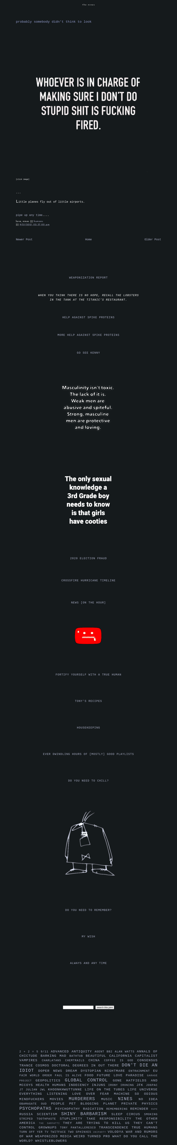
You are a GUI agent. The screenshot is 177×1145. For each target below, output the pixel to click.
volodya (117, 1132)
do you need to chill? (88, 780)
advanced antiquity (73, 1051)
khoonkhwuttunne (66, 1089)
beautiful (97, 1056)
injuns (100, 1085)
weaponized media (54, 1136)
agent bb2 (105, 1051)
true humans (145, 1127)
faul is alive (70, 1075)
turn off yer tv (34, 1132)
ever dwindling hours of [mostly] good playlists (88, 754)
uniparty (100, 1132)
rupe (154, 1109)
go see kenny (88, 352)
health (44, 1085)
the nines (88, 5)
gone (119, 1080)
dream (73, 1071)
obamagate (30, 1103)
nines (128, 1098)
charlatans (53, 1060)
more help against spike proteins (88, 335)
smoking (151, 1114)
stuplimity (73, 1119)
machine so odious (136, 1094)
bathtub (77, 1056)
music (109, 1099)
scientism (49, 1114)
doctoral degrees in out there (87, 1065)
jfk (141, 1085)
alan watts (126, 1051)
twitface (59, 1132)
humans (38, 221)
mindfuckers (34, 1099)
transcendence (115, 1127)
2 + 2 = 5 (30, 1051)
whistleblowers (51, 1141)
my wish (88, 936)
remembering (118, 1109)
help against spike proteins (88, 317)
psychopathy (69, 1109)
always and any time (88, 963)
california (122, 1056)
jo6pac (152, 1085)
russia (28, 1114)
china (96, 1060)
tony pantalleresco (79, 1127)
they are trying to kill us (98, 1123)
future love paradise (122, 1075)
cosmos (44, 1065)
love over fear (93, 1094)
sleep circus (127, 1114)
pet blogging (86, 1104)
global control (89, 1080)
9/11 (46, 1051)
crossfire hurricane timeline (88, 580)
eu (155, 1071)
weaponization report (88, 277)
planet (112, 1104)
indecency (80, 1085)
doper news (52, 1071)
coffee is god (120, 1060)
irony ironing (122, 1085)
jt (22, 1089)
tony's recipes (88, 701)
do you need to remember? (88, 910)
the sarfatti (51, 1123)
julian (33, 1089)
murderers (85, 1098)
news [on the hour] (88, 602)
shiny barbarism (86, 1113)
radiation (94, 1109)
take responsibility (110, 1119)
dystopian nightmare (105, 1071)
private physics (139, 1104)
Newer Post (24, 239)
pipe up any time (29, 215)
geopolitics (50, 1080)
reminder (140, 1109)
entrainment (141, 1071)
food (91, 1075)
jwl (44, 1089)
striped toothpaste (39, 1118)
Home (88, 239)
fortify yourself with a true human (89, 674)
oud (46, 1103)
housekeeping (88, 727)
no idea (148, 1099)
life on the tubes (106, 1089)
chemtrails (76, 1060)
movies (59, 1099)
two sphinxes (80, 1132)
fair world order (37, 1075)
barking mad (55, 1056)
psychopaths (37, 1108)
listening (59, 1094)
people (60, 1104)
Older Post (153, 239)
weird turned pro (93, 1136)
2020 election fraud (88, 558)
